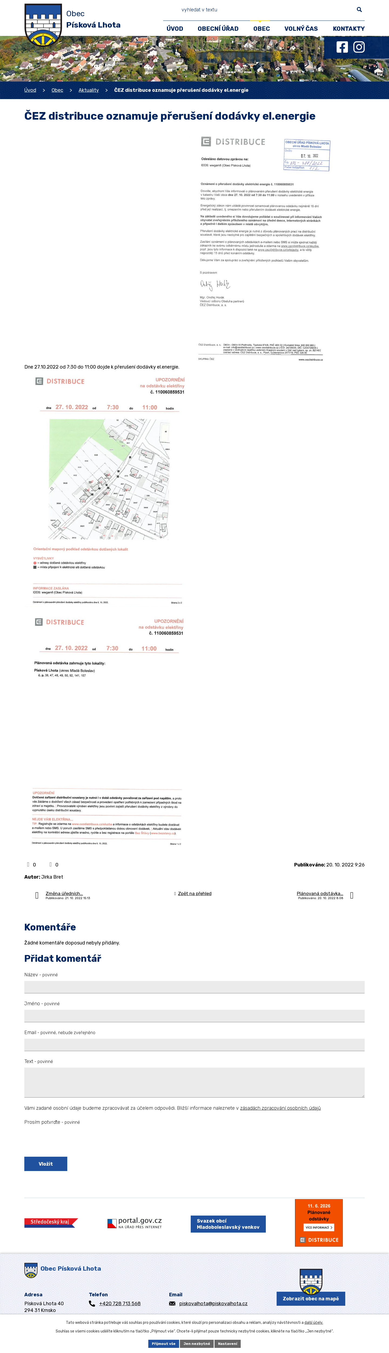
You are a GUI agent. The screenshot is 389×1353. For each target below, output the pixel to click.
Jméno (42, 1004)
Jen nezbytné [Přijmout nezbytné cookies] (196, 1343)
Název (41, 975)
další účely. (313, 1322)
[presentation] (65, 1141)
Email (59, 1032)
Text (38, 1061)
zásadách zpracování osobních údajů (280, 1108)
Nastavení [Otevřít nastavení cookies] (229, 1343)
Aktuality (89, 90)
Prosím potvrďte (52, 1122)
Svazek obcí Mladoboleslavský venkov (225, 1228)
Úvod (30, 90)
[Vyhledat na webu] (338, 10)
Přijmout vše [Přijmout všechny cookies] (162, 1343)
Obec (57, 90)
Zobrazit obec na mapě (311, 1306)
